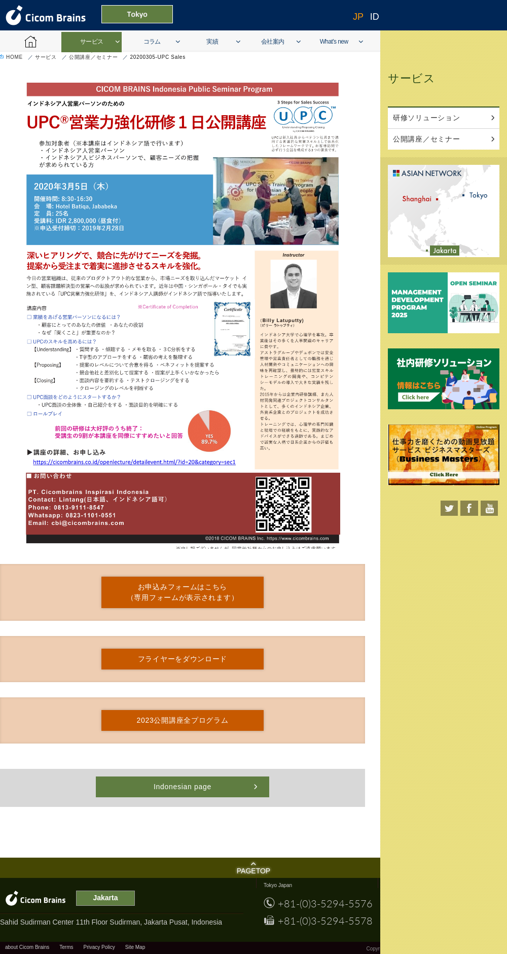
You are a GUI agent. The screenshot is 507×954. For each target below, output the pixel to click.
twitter (449, 508)
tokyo (478, 195)
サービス (91, 41)
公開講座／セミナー (93, 57)
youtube (489, 508)
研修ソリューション (426, 118)
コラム (152, 41)
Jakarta (446, 250)
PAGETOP (253, 871)
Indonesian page (182, 787)
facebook (469, 508)
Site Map (135, 947)
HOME (14, 57)
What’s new (334, 41)
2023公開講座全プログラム (183, 720)
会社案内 (272, 41)
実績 (212, 41)
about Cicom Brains (27, 947)
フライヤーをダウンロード (182, 659)
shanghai (419, 199)
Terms (66, 947)
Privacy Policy (99, 947)
